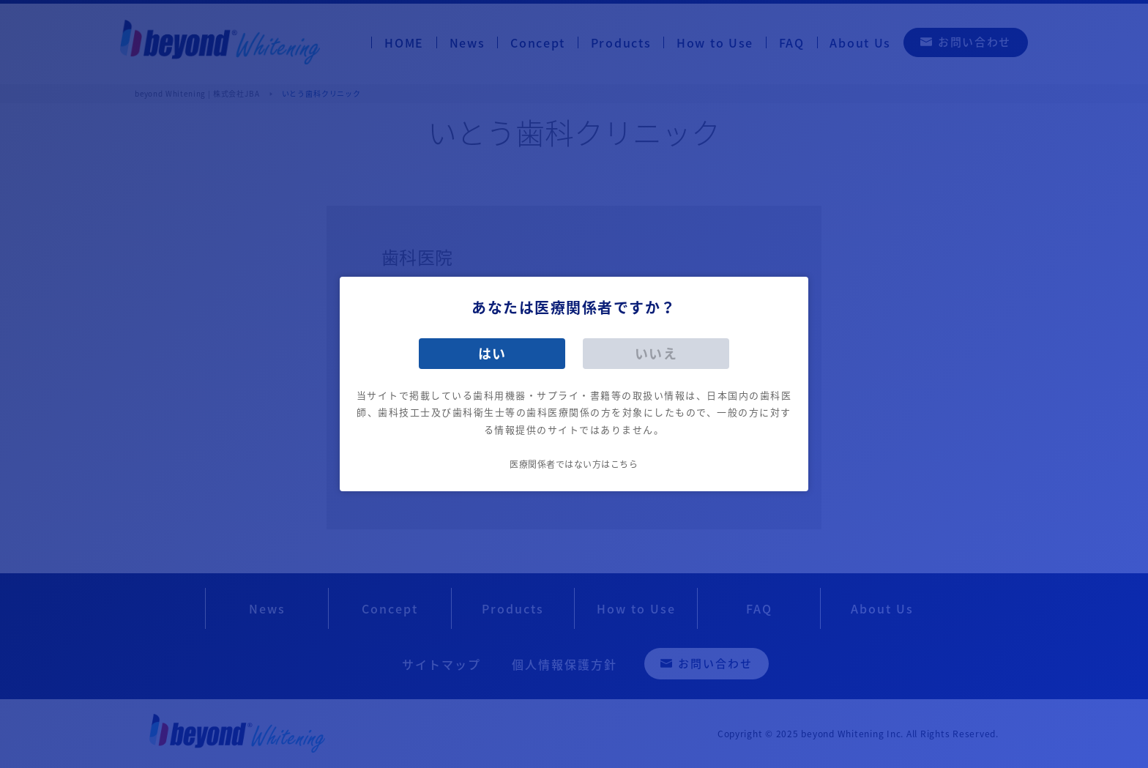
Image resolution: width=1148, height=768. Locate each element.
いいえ (656, 353)
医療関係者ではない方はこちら (574, 464)
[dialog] (574, 384)
